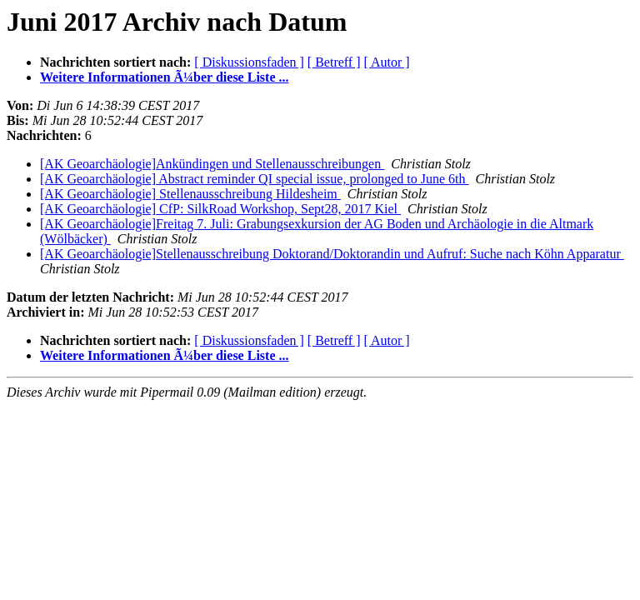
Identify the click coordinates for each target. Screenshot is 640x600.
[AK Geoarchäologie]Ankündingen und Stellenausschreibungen (212, 164)
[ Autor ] (387, 62)
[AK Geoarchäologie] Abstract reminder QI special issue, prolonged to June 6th (254, 179)
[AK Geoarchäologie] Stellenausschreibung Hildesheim (190, 194)
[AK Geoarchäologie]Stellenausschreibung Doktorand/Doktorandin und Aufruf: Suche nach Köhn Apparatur (332, 254)
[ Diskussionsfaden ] (249, 62)
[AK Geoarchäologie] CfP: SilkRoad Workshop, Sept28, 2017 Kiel (220, 209)
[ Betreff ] (334, 62)
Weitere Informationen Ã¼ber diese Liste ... (164, 77)
